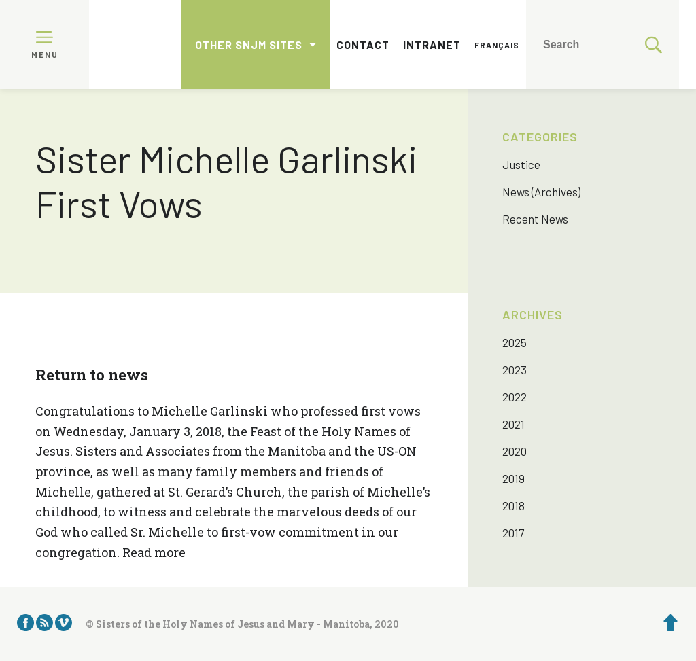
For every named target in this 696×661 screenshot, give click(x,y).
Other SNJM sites (248, 44)
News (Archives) (541, 191)
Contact (362, 44)
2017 (513, 532)
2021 (513, 424)
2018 (513, 505)
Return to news (91, 375)
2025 (514, 342)
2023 (514, 369)
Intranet (432, 44)
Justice (521, 164)
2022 (514, 397)
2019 (513, 478)
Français (496, 45)
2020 (514, 451)
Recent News (535, 219)
